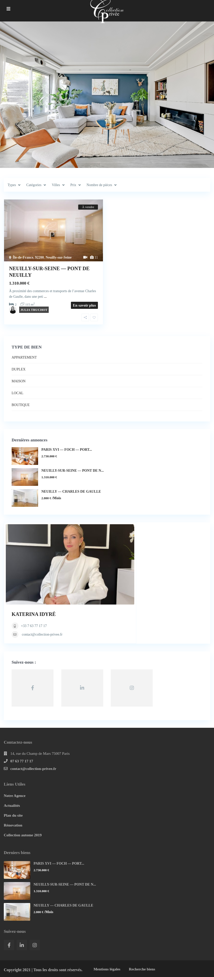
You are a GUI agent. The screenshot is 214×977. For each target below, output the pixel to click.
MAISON (18, 381)
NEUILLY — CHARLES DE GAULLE (71, 491)
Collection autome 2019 (23, 835)
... (45, 296)
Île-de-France (23, 257)
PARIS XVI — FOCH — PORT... (66, 450)
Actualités (12, 806)
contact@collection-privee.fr (42, 634)
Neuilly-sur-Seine (59, 257)
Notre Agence (14, 796)
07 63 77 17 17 (21, 761)
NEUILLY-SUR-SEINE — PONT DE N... (72, 470)
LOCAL (17, 393)
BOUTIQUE (21, 405)
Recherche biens (142, 969)
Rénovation (13, 825)
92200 (39, 257)
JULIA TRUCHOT (33, 310)
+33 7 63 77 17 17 (34, 626)
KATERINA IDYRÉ (34, 614)
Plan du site (13, 815)
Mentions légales (107, 969)
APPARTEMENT (24, 357)
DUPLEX (18, 369)
